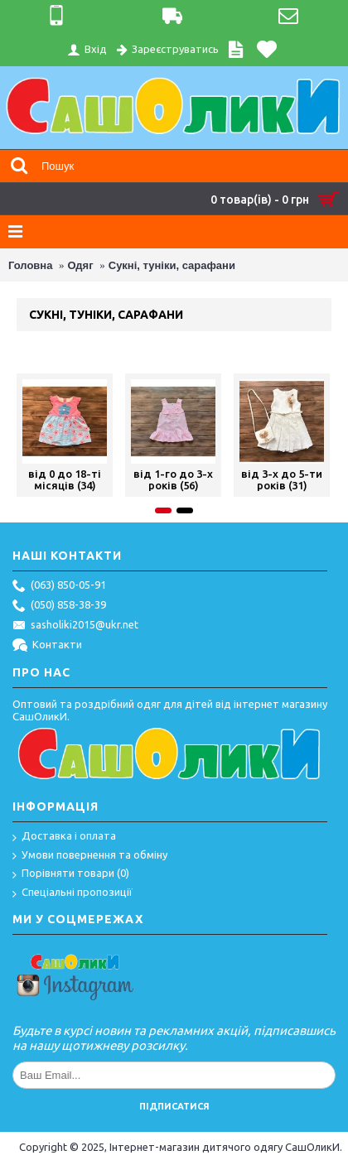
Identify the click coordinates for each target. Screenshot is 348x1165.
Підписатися (174, 1106)
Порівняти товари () (70, 874)
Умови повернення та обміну (89, 856)
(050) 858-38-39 (59, 606)
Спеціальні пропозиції (72, 893)
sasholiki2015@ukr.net (75, 626)
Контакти (47, 645)
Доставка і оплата (64, 837)
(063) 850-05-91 (59, 586)
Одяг (81, 265)
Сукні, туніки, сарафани (172, 265)
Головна (30, 265)
